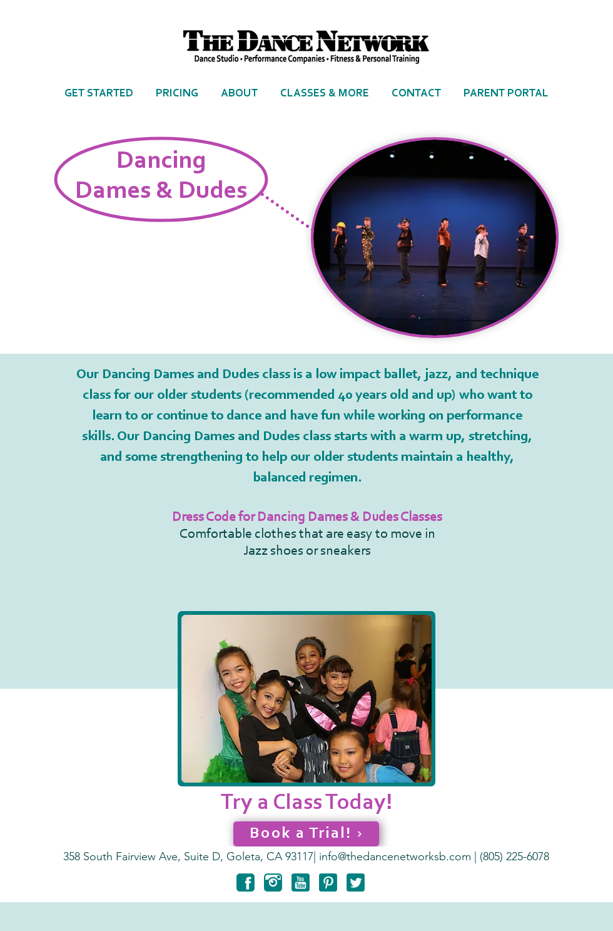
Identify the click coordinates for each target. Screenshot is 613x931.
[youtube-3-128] (300, 882)
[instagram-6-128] (273, 882)
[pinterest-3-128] (328, 882)
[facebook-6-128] (245, 882)
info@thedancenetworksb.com (395, 856)
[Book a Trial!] (306, 833)
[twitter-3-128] (356, 882)
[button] (239, 94)
